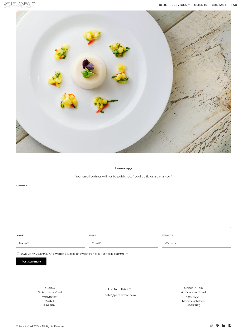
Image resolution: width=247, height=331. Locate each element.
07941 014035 (120, 289)
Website (167, 235)
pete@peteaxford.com (120, 295)
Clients (200, 5)
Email (93, 235)
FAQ (234, 5)
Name (20, 235)
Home (162, 5)
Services (179, 5)
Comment (23, 185)
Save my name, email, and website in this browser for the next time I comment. (74, 254)
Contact (219, 5)
